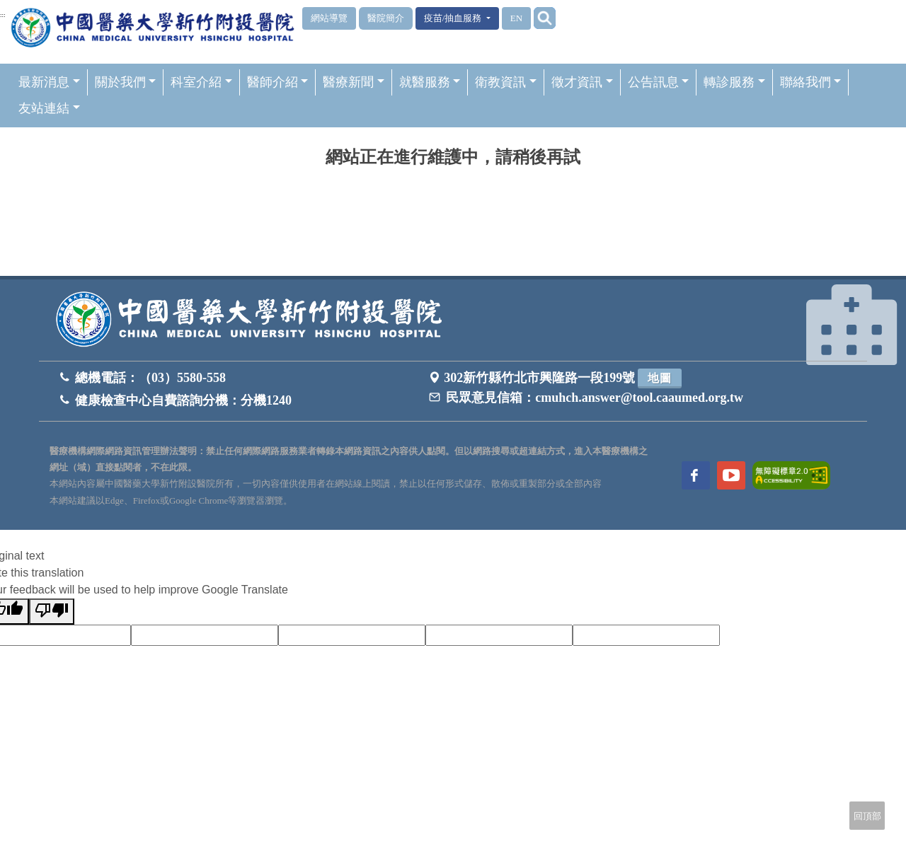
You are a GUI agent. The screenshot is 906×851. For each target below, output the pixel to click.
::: (3, 14)
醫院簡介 (385, 18)
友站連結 (49, 108)
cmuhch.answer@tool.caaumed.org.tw (639, 397)
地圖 (660, 378)
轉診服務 (734, 82)
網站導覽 (329, 18)
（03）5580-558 (182, 378)
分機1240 (266, 400)
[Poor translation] (51, 611)
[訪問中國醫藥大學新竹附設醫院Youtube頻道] (731, 475)
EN (516, 18)
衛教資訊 (506, 82)
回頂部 (867, 816)
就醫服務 (430, 82)
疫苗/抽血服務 (454, 18)
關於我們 (125, 82)
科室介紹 (201, 82)
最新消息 (49, 82)
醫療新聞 (353, 82)
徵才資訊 (582, 82)
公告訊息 (658, 82)
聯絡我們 (811, 82)
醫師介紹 (278, 82)
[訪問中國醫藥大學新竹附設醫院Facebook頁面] (696, 475)
